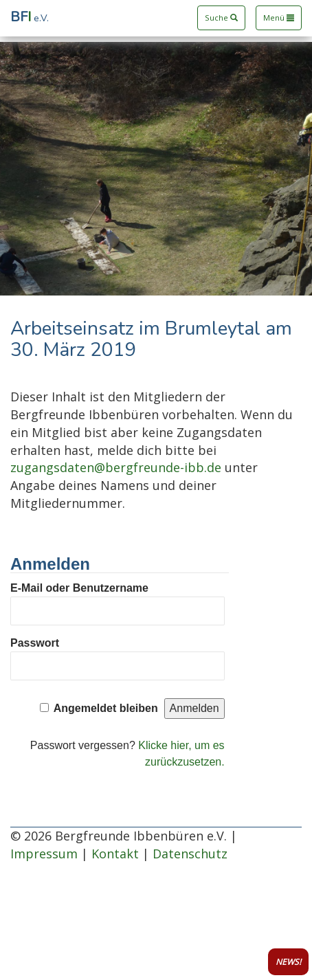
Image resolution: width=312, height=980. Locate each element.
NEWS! (288, 962)
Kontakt (115, 853)
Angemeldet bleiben (106, 708)
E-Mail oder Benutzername (79, 588)
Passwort (34, 643)
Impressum (44, 853)
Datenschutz (190, 853)
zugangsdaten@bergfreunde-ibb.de (115, 467)
